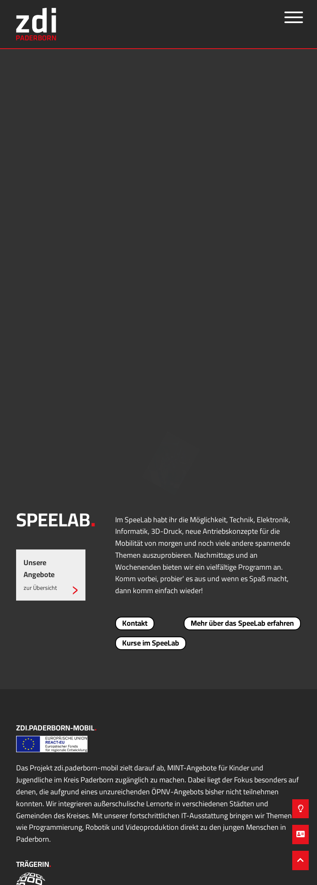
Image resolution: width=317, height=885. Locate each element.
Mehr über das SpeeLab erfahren (242, 623)
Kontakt (134, 623)
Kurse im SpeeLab (150, 643)
